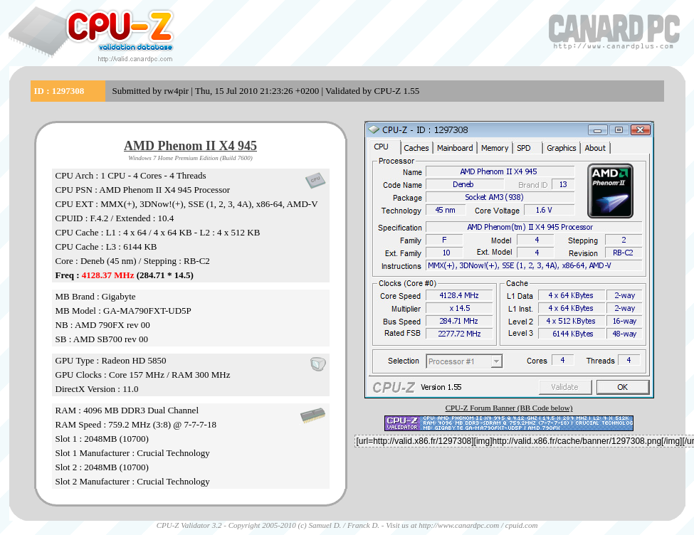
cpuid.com (521, 525)
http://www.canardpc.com (459, 525)
